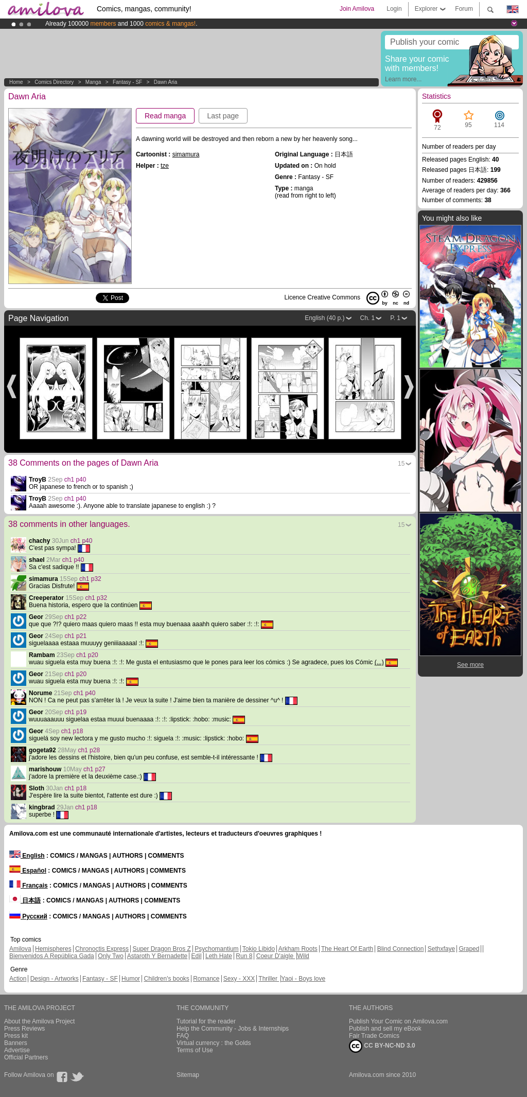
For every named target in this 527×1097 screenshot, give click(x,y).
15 (401, 463)
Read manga (165, 116)
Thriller (268, 978)
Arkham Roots (298, 948)
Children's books (166, 978)
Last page (223, 116)
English (27, 855)
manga (93, 82)
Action (17, 978)
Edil (196, 956)
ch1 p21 (75, 636)
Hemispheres (53, 948)
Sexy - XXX (239, 978)
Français (28, 885)
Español (27, 870)
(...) (379, 662)
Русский (28, 916)
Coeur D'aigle (275, 956)
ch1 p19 (75, 712)
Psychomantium (216, 948)
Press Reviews (24, 1028)
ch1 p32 (90, 578)
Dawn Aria (166, 82)
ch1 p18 (72, 731)
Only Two (111, 956)
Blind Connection (400, 948)
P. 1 (395, 318)
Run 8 (244, 956)
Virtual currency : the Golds (214, 1043)
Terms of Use (195, 1050)
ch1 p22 (75, 617)
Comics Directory (54, 82)
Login (394, 8)
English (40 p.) (324, 318)
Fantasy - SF (127, 82)
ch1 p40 (75, 479)
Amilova (20, 948)
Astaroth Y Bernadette (157, 956)
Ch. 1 (367, 318)
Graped (469, 948)
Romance (206, 978)
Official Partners (26, 1057)
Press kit (16, 1035)
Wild (303, 956)
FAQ (183, 1035)
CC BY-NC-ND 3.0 (382, 1046)
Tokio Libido (258, 948)
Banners (15, 1043)
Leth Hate (218, 956)
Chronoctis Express (102, 948)
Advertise (17, 1050)
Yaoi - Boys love (303, 978)
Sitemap (188, 1074)
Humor (130, 978)
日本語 (25, 900)
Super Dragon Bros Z (161, 948)
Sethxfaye (441, 948)
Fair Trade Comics (374, 1035)
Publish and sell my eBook (385, 1028)
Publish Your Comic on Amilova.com (398, 1021)
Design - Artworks (54, 978)
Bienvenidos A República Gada (51, 956)
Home (16, 82)
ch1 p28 (89, 750)
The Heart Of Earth (347, 948)
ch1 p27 (94, 769)
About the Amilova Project (39, 1021)
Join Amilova (357, 8)
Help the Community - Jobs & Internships (233, 1028)
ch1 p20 (87, 655)
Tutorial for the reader (206, 1021)
